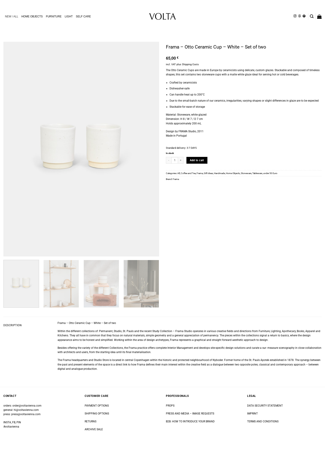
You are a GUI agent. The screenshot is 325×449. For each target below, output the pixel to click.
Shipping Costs (190, 64)
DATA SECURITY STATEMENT (265, 405)
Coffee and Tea (188, 173)
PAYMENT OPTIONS (97, 405)
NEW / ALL (11, 16)
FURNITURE (53, 16)
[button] (311, 16)
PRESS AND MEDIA (177, 413)
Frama (200, 173)
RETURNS (90, 421)
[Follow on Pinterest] (304, 16)
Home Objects (233, 173)
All (178, 173)
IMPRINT (252, 413)
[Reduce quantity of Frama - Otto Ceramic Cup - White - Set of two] (168, 160)
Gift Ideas (208, 173)
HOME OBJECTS (32, 16)
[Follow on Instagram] (295, 16)
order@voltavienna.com (27, 405)
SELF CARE (83, 16)
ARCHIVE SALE (94, 429)
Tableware (257, 173)
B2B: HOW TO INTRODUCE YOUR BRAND (190, 421)
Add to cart (197, 160)
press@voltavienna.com (26, 414)
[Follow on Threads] (299, 16)
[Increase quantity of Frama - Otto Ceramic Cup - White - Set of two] (180, 160)
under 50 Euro (270, 173)
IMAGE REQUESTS (203, 413)
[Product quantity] (174, 160)
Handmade (219, 173)
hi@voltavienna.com (26, 410)
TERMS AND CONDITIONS (263, 421)
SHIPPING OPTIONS (97, 413)
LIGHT (69, 16)
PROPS (170, 405)
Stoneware (246, 173)
